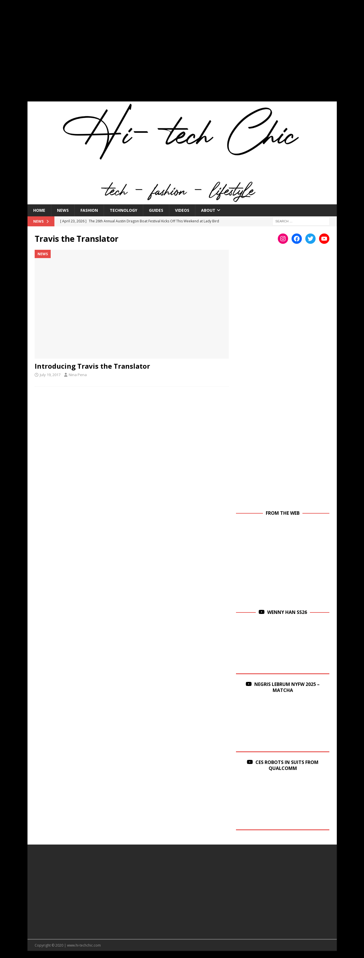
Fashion (89, 210)
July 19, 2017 (50, 374)
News (63, 210)
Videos (182, 210)
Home (39, 210)
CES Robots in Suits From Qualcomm (286, 765)
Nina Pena (78, 374)
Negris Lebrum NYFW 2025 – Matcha (287, 687)
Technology (123, 210)
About (208, 210)
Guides (156, 210)
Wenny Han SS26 (287, 612)
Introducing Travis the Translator (92, 366)
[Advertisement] (182, 54)
